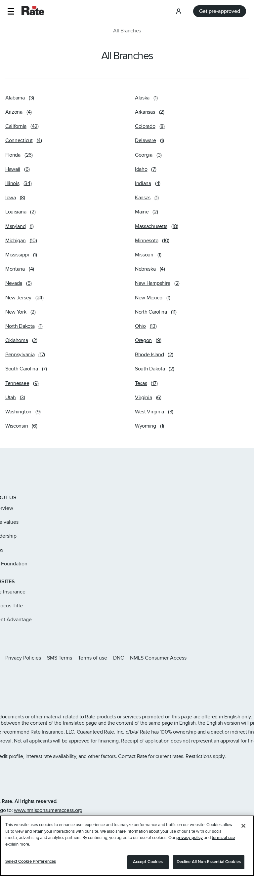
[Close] (243, 829)
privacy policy (189, 841)
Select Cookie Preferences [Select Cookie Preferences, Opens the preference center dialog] (30, 864)
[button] (11, 11)
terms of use (223, 841)
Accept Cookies (148, 865)
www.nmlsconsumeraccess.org (48, 810)
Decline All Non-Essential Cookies (209, 865)
